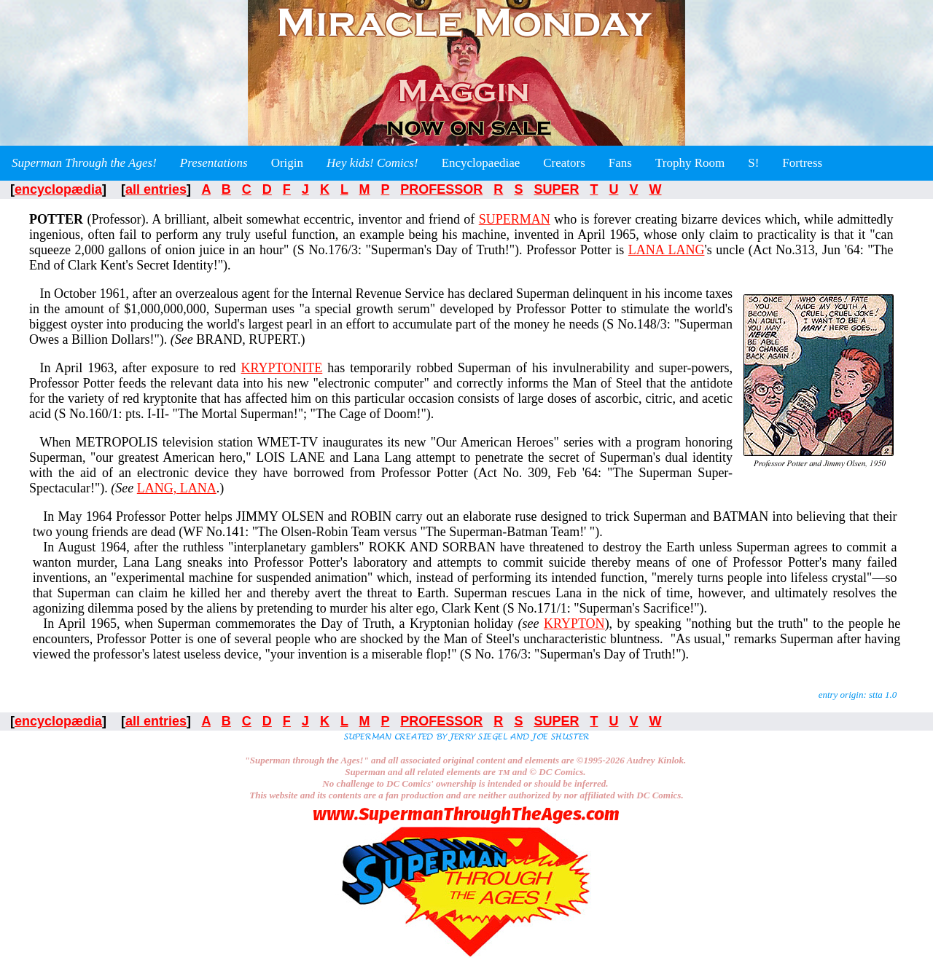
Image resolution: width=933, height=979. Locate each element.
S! (753, 163)
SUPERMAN (514, 219)
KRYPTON (574, 623)
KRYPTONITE (282, 368)
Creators (564, 163)
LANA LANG (666, 250)
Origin (287, 163)
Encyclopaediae (481, 163)
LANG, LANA (176, 488)
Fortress (802, 163)
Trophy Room (690, 163)
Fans (620, 163)
